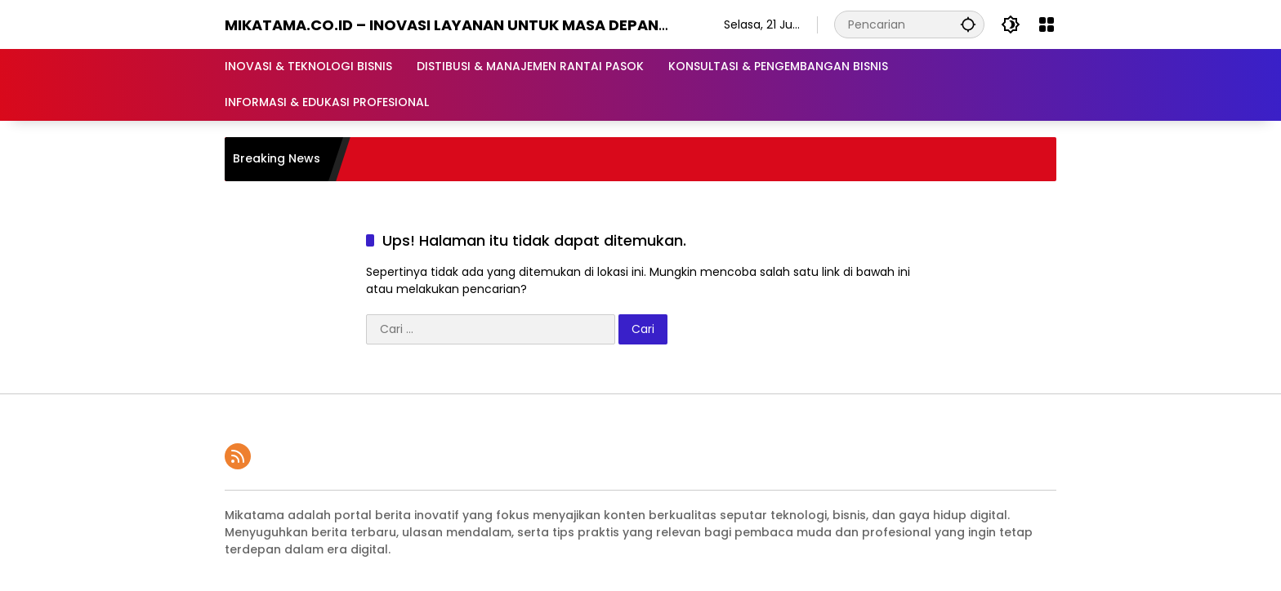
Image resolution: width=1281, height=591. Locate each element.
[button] (968, 24)
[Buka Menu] (1046, 24)
